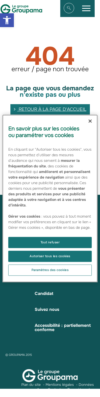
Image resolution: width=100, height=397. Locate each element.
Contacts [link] (55, 389)
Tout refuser (50, 242)
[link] (7, 20)
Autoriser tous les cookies (50, 256)
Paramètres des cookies (50, 270)
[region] (49, 198)
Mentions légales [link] (60, 384)
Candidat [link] (44, 293)
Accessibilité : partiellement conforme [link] (63, 327)
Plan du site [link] (31, 384)
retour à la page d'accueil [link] (50, 109)
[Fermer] (90, 121)
